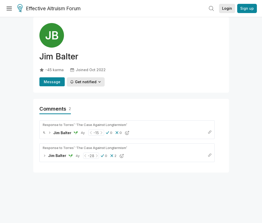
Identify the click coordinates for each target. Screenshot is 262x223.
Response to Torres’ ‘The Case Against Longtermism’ (85, 125)
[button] (109, 133)
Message (52, 82)
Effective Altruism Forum (49, 9)
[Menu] (9, 8)
